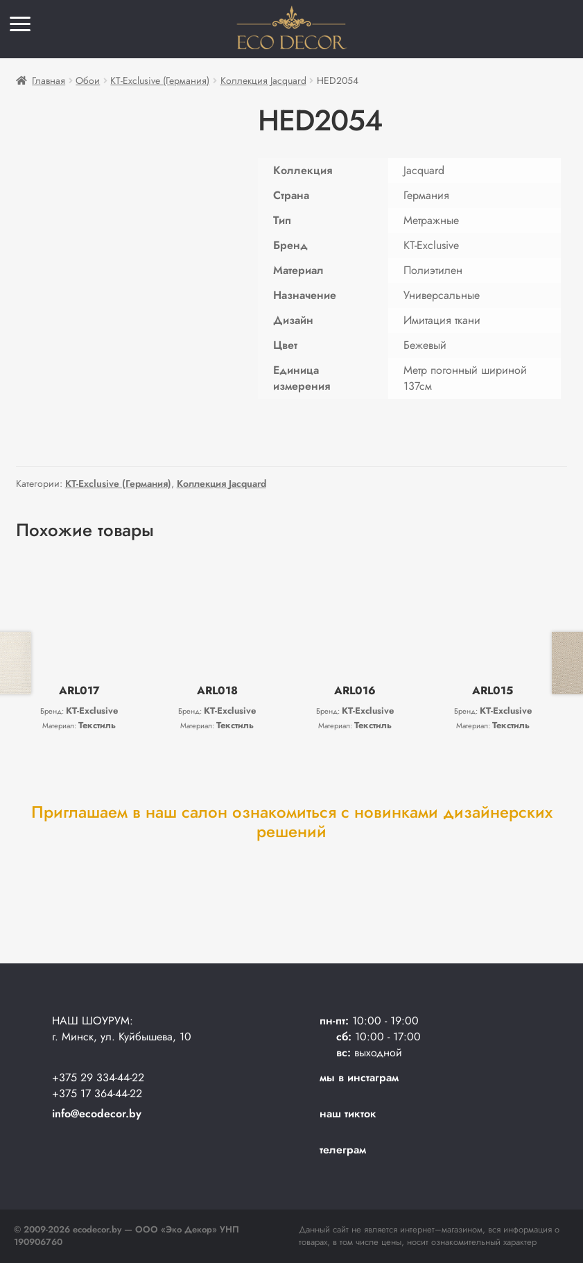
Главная (48, 80)
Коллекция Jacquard (263, 80)
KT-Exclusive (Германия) (159, 80)
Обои (88, 80)
